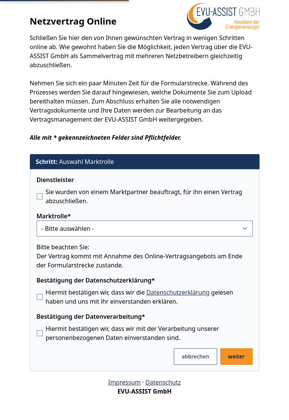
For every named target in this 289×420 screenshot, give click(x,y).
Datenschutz (163, 382)
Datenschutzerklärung (177, 292)
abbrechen (195, 356)
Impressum (124, 382)
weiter (236, 356)
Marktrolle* (54, 216)
